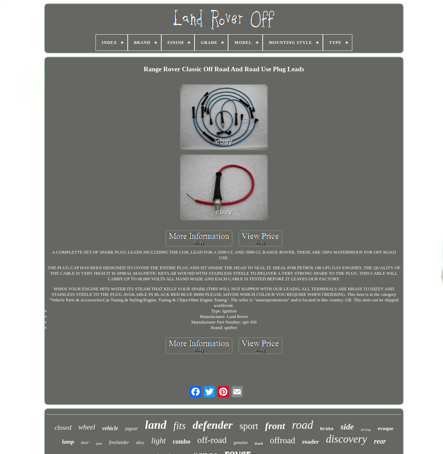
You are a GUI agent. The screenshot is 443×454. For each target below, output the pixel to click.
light (158, 440)
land (155, 424)
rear (380, 441)
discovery (346, 439)
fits (179, 425)
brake (327, 429)
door (85, 442)
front (275, 425)
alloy (140, 442)
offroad (282, 440)
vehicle (110, 428)
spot (99, 443)
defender (213, 425)
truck (259, 443)
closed (63, 427)
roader (310, 441)
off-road (212, 440)
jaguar (131, 428)
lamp (68, 441)
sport (248, 426)
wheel (86, 427)
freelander (119, 442)
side (347, 426)
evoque (385, 428)
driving (366, 430)
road (302, 425)
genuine (241, 442)
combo (181, 441)
